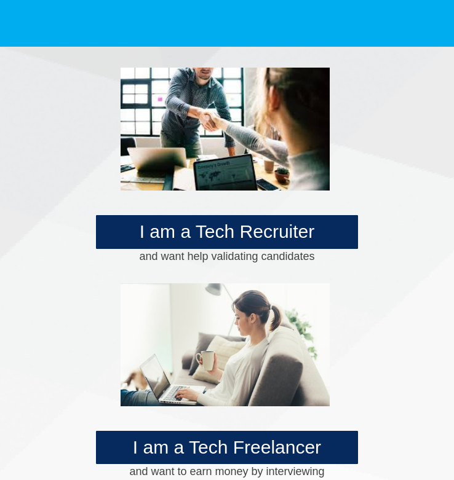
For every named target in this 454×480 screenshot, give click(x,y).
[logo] (73, 21)
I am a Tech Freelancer (227, 447)
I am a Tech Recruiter (227, 231)
